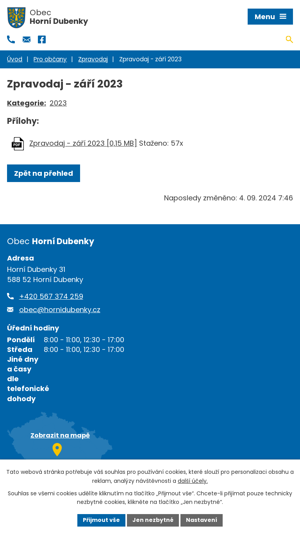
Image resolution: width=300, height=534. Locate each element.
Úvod (14, 59)
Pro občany (50, 59)
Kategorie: (26, 103)
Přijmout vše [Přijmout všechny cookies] (101, 520)
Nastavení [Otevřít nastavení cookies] (201, 520)
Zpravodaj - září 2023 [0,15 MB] (83, 143)
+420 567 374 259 (51, 296)
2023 (58, 103)
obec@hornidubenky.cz (59, 309)
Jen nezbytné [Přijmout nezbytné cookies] (152, 520)
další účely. (193, 481)
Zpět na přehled (43, 173)
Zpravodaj (93, 59)
